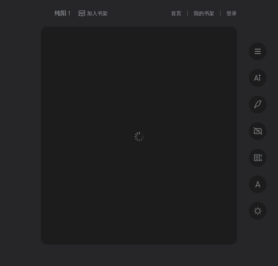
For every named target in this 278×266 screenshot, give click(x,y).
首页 (176, 13)
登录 (231, 13)
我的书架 (204, 13)
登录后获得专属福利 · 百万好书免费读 (139, 194)
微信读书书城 (45, 13)
